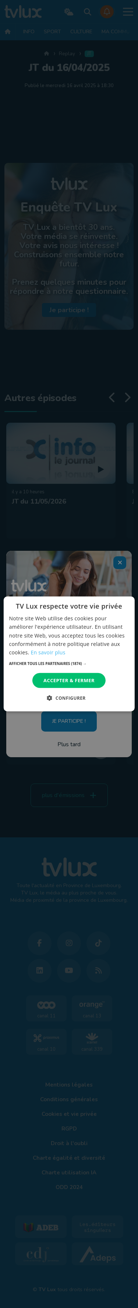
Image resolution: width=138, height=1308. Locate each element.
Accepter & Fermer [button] (69, 680)
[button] (69, 663)
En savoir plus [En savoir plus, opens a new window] (48, 652)
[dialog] (68, 654)
